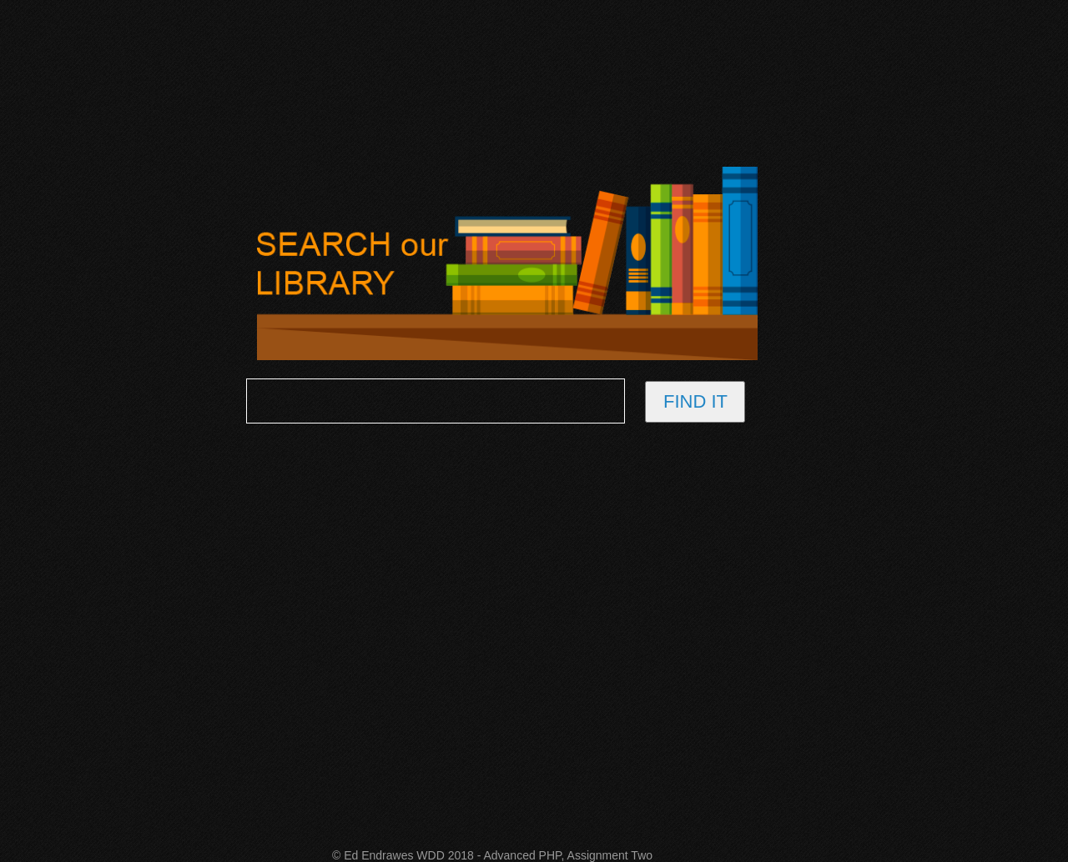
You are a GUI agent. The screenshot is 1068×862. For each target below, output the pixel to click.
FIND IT (695, 401)
